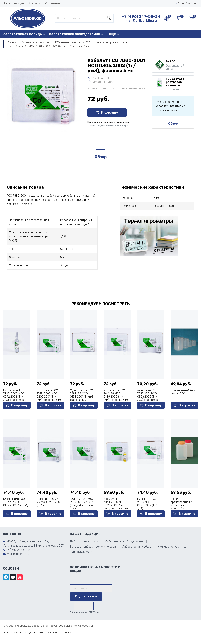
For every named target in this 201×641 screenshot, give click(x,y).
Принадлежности (81, 551)
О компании (52, 3)
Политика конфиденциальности (23, 632)
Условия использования (62, 632)
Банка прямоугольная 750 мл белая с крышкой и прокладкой (183, 505)
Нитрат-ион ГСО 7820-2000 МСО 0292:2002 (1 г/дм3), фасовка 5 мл (15, 395)
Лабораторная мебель (136, 546)
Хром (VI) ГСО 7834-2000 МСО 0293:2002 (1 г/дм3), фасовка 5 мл (116, 503)
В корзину (107, 112)
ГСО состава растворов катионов (106, 42)
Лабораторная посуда (22, 34)
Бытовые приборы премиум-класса (93, 546)
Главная (12, 42)
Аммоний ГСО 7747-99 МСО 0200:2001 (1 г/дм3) (49, 502)
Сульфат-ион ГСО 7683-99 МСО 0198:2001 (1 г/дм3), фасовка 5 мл (82, 395)
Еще (112, 34)
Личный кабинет (186, 3)
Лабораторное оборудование (74, 34)
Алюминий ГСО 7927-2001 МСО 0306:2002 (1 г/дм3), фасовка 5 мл (149, 395)
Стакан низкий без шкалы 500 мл (183, 392)
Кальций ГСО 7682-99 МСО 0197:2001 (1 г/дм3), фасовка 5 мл (82, 503)
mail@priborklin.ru (141, 20)
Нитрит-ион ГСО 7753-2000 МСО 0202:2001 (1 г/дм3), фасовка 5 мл (49, 395)
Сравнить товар (101, 81)
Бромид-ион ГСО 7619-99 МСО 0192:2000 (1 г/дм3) (15, 502)
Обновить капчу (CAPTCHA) (84, 612)
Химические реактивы (36, 42)
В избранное (99, 78)
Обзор (173, 123)
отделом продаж (166, 110)
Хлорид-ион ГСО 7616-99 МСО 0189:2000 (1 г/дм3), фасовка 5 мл (116, 395)
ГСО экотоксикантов (68, 42)
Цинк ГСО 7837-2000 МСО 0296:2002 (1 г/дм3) (147, 503)
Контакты (34, 3)
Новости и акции (13, 3)
